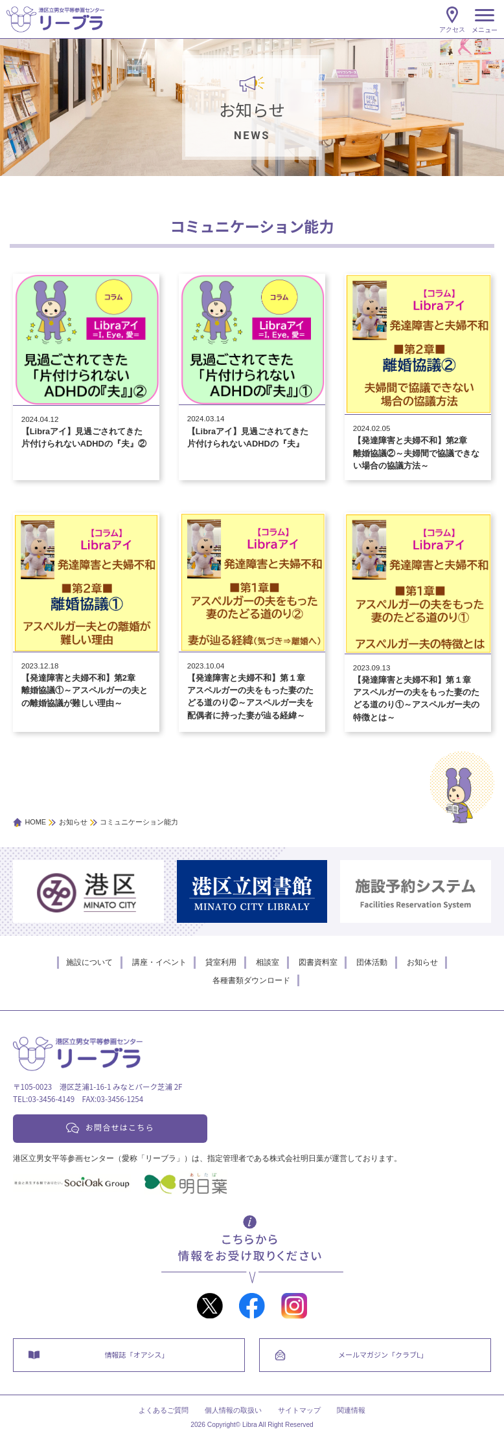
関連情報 (351, 1411)
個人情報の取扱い (233, 1411)
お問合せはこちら (120, 1126)
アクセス (452, 29)
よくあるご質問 (164, 1411)
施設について (89, 962)
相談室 (267, 962)
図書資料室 (318, 962)
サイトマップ (299, 1411)
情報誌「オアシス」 (137, 1354)
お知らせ (422, 962)
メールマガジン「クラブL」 (383, 1354)
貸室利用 (220, 962)
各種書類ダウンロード (251, 980)
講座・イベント (159, 962)
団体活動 (371, 962)
